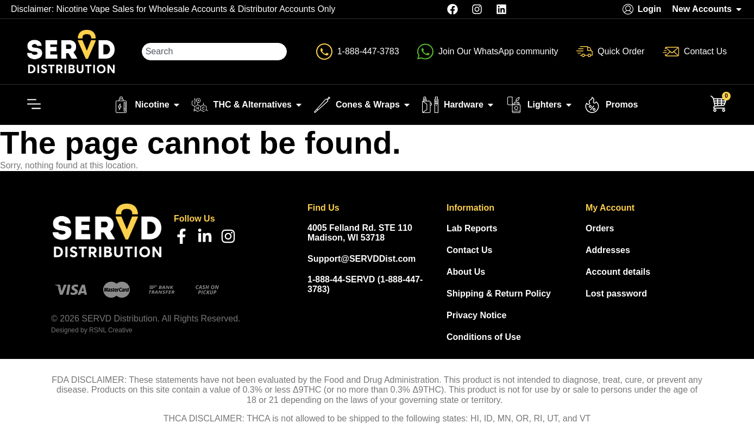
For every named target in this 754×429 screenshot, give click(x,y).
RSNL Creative (111, 330)
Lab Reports (472, 228)
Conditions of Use (484, 337)
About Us (466, 271)
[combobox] (214, 51)
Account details (618, 271)
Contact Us (469, 250)
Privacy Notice (476, 315)
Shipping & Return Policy (499, 293)
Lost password (616, 293)
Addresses (608, 250)
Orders (600, 228)
